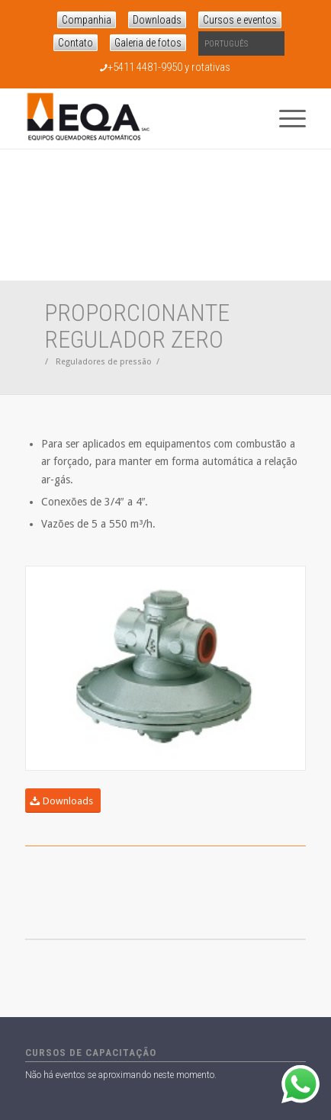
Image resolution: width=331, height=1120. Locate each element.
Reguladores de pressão (104, 362)
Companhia (86, 20)
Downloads (157, 20)
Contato (75, 43)
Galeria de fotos (148, 43)
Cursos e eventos (240, 20)
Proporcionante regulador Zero (137, 326)
